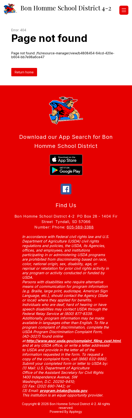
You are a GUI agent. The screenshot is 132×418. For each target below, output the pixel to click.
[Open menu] (123, 10)
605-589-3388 (80, 227)
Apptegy (75, 411)
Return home (24, 72)
